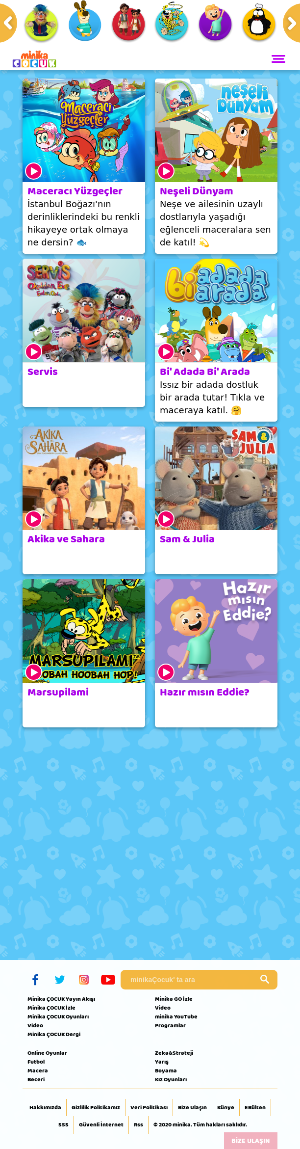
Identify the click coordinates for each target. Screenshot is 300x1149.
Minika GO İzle (174, 998)
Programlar (170, 1025)
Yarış (162, 1061)
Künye (225, 1108)
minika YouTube (176, 1016)
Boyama (166, 1070)
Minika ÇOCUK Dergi (53, 1034)
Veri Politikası (149, 1108)
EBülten (255, 1108)
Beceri (36, 1079)
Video (35, 1025)
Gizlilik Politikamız (96, 1108)
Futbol (36, 1061)
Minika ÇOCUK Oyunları (58, 1016)
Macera (37, 1070)
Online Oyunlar (47, 1052)
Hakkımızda (45, 1108)
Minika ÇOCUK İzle (51, 1007)
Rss (138, 1125)
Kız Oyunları (171, 1079)
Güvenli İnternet (101, 1125)
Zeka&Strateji (174, 1052)
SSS (63, 1125)
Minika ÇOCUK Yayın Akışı (61, 998)
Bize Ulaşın (192, 1108)
